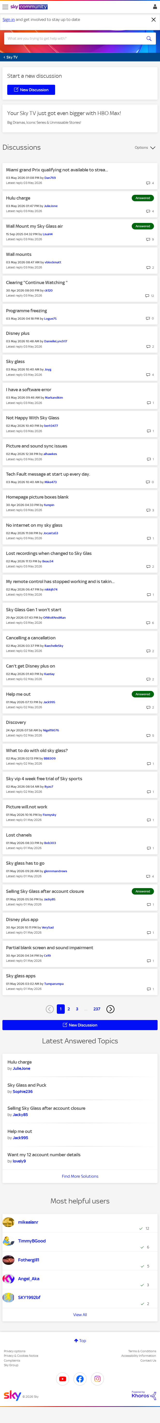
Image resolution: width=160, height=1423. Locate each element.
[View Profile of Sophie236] (23, 1091)
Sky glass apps (21, 976)
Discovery (16, 722)
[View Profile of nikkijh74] (51, 589)
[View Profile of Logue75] (50, 318)
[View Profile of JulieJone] (51, 206)
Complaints (12, 1360)
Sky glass (15, 361)
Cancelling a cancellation (31, 638)
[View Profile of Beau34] (47, 561)
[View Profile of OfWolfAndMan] (54, 617)
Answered (143, 198)
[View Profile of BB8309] (50, 758)
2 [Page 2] (69, 1009)
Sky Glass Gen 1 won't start (33, 609)
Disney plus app (22, 919)
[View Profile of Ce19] (47, 955)
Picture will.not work (26, 807)
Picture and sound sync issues (36, 446)
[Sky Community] (30, 7)
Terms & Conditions (142, 1351)
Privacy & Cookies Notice (21, 1356)
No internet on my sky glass (34, 525)
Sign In (154, 8)
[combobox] (72, 38)
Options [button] (141, 147)
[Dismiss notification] (154, 20)
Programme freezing (26, 310)
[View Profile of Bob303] (50, 843)
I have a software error (28, 389)
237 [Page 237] (97, 1009)
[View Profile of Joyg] (47, 369)
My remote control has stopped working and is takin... (60, 581)
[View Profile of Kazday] (49, 674)
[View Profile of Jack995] (49, 702)
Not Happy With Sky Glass (32, 418)
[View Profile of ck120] (48, 290)
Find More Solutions (80, 1176)
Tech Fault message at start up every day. (48, 474)
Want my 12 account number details (43, 1154)
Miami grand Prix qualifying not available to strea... (57, 170)
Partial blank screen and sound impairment (49, 947)
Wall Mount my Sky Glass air (34, 226)
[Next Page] (110, 1009)
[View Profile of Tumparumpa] (54, 984)
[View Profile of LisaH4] (48, 234)
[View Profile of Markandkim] (54, 397)
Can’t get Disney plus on (30, 666)
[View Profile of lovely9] (19, 1161)
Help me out (18, 694)
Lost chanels (19, 835)
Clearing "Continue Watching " (37, 282)
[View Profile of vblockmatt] (53, 262)
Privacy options (14, 1351)
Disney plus (17, 333)
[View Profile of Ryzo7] (48, 786)
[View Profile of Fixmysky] (49, 815)
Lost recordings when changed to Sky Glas (49, 553)
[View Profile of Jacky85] (49, 899)
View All (80, 1314)
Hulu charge (18, 198)
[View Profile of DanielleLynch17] (55, 341)
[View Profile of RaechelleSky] (53, 646)
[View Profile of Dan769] (50, 178)
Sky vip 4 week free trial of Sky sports (44, 778)
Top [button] (82, 1340)
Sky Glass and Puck (26, 1085)
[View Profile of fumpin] (49, 505)
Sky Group (11, 1365)
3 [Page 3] (77, 1009)
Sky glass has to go (25, 863)
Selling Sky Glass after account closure (45, 891)
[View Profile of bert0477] (51, 426)
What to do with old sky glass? (37, 750)
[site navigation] (5, 7)
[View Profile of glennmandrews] (55, 871)
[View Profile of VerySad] (48, 927)
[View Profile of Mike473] (50, 482)
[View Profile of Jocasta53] (50, 533)
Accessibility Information (138, 1356)
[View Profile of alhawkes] (50, 454)
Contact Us (148, 1360)
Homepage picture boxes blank (37, 497)
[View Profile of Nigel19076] (51, 730)
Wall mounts (18, 254)
